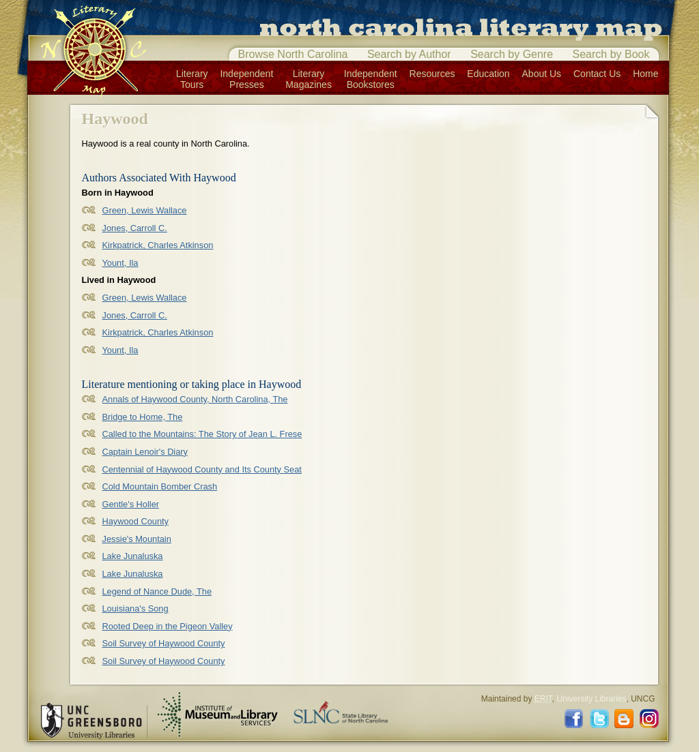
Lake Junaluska (132, 556)
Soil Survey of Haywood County (163, 643)
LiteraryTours (192, 79)
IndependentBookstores (370, 79)
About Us (542, 73)
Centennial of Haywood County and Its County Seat (202, 469)
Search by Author (409, 54)
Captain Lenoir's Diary (145, 452)
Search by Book (611, 54)
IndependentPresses (246, 79)
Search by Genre (511, 54)
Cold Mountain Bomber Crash (160, 486)
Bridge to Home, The (142, 417)
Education (488, 73)
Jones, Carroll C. (134, 228)
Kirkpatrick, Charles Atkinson (158, 245)
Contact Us (596, 73)
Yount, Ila (120, 263)
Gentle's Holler (131, 504)
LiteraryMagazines (308, 79)
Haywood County (135, 521)
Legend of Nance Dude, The (157, 591)
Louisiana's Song (135, 608)
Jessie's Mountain (136, 539)
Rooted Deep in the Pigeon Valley (167, 626)
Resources (432, 73)
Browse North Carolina (293, 54)
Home (645, 73)
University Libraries (591, 699)
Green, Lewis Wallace (144, 210)
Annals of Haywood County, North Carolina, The (195, 399)
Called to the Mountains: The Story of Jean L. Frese (202, 434)
